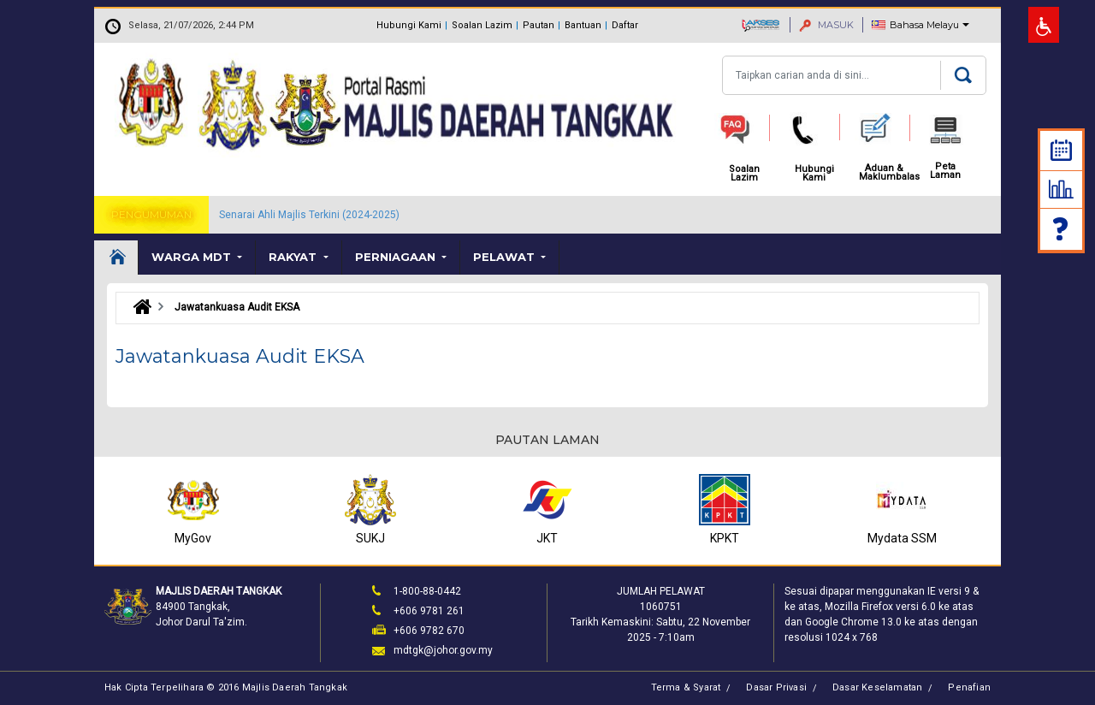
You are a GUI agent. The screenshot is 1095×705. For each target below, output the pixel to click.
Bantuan (583, 25)
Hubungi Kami (408, 25)
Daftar (625, 25)
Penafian (969, 687)
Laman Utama (116, 257)
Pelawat (505, 257)
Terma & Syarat (686, 687)
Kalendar (1061, 150)
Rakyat (294, 257)
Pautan (538, 25)
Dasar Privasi (776, 687)
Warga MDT (192, 257)
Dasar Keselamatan (877, 687)
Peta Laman (945, 171)
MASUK (826, 25)
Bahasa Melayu (924, 25)
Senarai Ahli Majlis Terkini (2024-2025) (309, 215)
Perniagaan (397, 257)
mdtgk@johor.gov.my (443, 650)
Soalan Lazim (482, 25)
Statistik (1061, 189)
